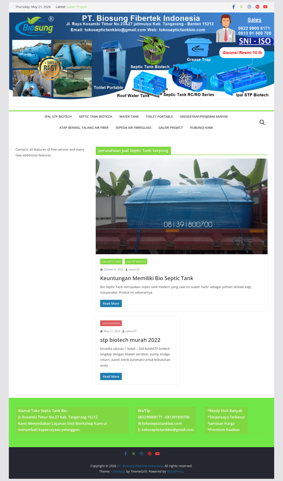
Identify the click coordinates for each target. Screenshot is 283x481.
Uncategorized (111, 323)
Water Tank (129, 116)
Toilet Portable (159, 116)
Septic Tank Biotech (95, 116)
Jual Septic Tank (111, 261)
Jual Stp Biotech (135, 261)
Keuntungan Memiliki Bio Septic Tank (146, 278)
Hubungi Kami (201, 127)
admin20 (134, 269)
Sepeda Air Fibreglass (133, 127)
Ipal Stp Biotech (58, 116)
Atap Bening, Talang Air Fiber (84, 127)
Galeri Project (77, 7)
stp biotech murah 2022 (130, 339)
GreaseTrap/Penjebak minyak (204, 116)
